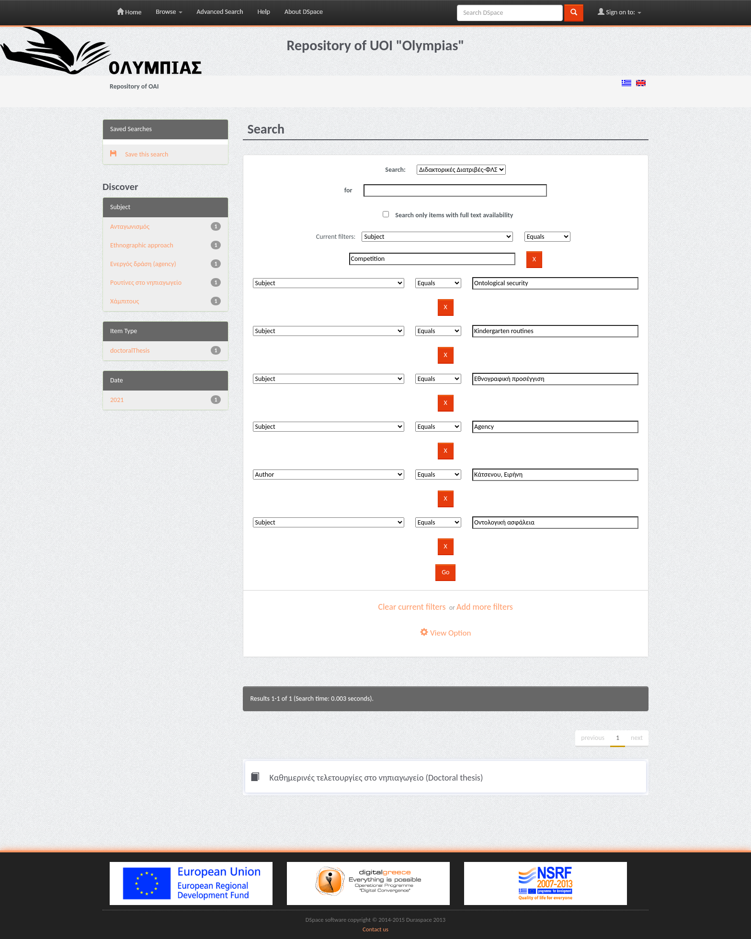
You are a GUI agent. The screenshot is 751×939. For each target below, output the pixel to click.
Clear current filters (412, 607)
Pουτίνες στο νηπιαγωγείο (146, 283)
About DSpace (303, 12)
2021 (117, 400)
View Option (445, 633)
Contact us (375, 929)
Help (264, 12)
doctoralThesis (129, 351)
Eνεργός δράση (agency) (143, 264)
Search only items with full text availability (448, 215)
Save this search (139, 154)
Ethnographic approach (141, 245)
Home (129, 12)
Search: (395, 170)
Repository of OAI (134, 86)
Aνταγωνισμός (129, 227)
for (348, 190)
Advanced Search (220, 12)
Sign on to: (619, 12)
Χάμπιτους (124, 301)
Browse (169, 12)
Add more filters (484, 607)
